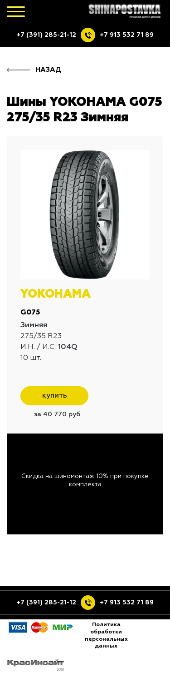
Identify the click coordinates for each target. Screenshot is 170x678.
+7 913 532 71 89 (127, 35)
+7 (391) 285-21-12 (46, 35)
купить (54, 395)
